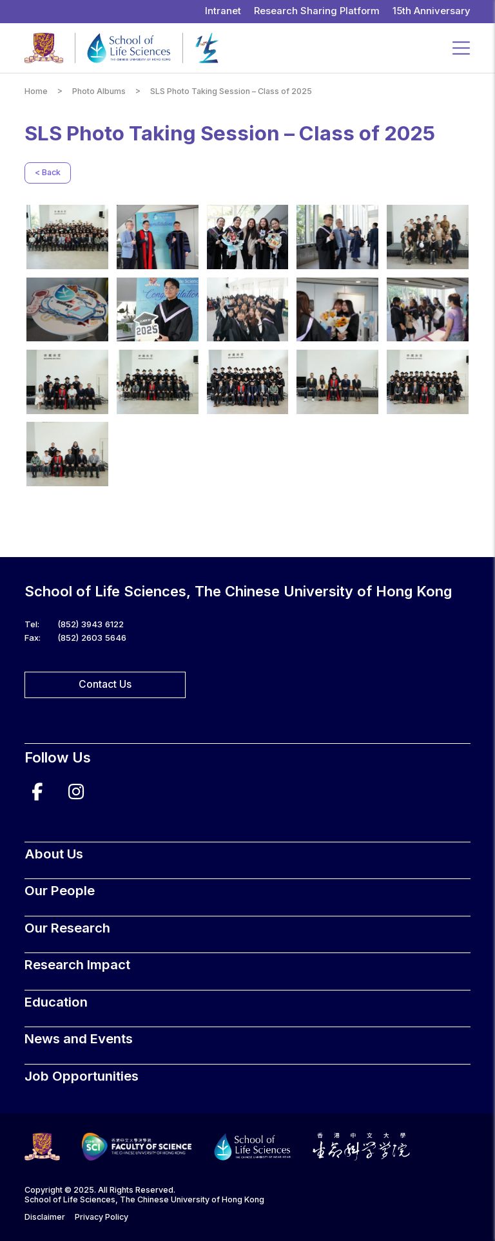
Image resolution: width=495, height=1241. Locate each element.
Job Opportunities (81, 1076)
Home (36, 91)
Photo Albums (99, 91)
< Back (48, 172)
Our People (59, 890)
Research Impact (77, 964)
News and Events (78, 1038)
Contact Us (105, 684)
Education (56, 1002)
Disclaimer (44, 1217)
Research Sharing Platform (317, 11)
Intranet (223, 11)
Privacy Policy (101, 1217)
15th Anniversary (432, 11)
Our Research (67, 928)
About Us (53, 854)
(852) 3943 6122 (90, 624)
